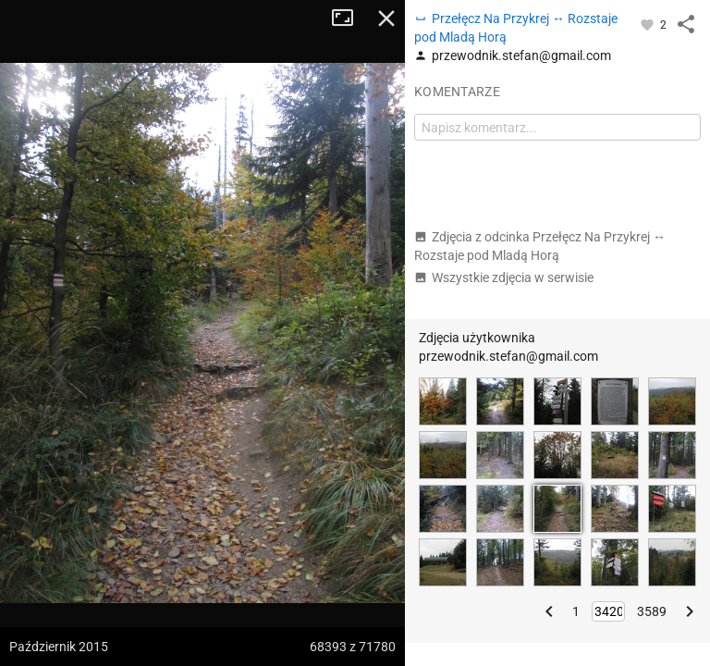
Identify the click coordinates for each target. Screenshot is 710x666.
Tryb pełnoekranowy (349, 18)
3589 (652, 611)
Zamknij (386, 18)
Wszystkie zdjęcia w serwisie (504, 277)
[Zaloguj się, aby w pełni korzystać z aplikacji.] (648, 24)
